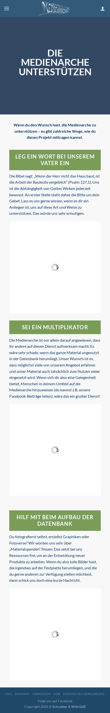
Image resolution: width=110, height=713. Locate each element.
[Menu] (7, 8)
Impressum (41, 694)
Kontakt (22, 694)
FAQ (8, 694)
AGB (57, 694)
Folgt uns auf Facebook (55, 701)
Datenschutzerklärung (83, 694)
